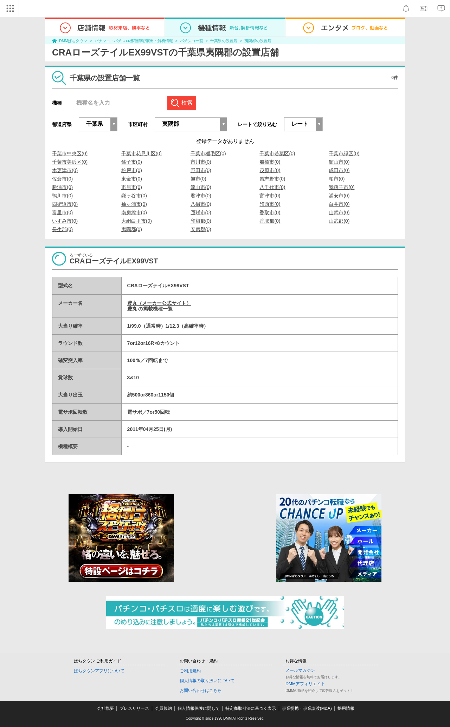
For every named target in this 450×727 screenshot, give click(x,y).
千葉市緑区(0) (344, 153)
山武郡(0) (339, 220)
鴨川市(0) (62, 195)
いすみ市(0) (65, 220)
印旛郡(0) (201, 220)
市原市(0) (131, 187)
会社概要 (105, 708)
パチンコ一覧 (191, 41)
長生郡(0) (62, 229)
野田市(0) (201, 170)
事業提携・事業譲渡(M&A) (307, 708)
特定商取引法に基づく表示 (250, 708)
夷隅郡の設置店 (257, 41)
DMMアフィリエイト (305, 683)
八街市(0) (201, 204)
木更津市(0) (65, 170)
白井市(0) (339, 204)
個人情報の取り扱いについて (207, 680)
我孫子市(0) (341, 187)
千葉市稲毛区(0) (208, 153)
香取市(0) (269, 212)
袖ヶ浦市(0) (134, 204)
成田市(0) (339, 170)
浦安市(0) (339, 195)
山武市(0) (339, 212)
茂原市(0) (269, 170)
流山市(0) (201, 187)
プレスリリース (134, 708)
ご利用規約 (190, 670)
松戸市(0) (131, 170)
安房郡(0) (201, 229)
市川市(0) (201, 161)
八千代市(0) (272, 187)
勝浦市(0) (62, 187)
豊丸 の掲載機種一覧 (150, 309)
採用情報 (346, 708)
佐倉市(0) (62, 178)
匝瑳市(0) (201, 212)
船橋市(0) (269, 161)
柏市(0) (337, 178)
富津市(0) (269, 195)
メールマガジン (300, 670)
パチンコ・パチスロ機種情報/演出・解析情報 (134, 41)
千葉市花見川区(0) (141, 153)
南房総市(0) (134, 212)
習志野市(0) (272, 178)
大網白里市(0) (136, 220)
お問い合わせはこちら (201, 690)
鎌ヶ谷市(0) (134, 195)
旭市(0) (198, 178)
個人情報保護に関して (199, 708)
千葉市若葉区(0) (277, 153)
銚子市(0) (131, 161)
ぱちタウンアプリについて (99, 670)
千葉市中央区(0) (70, 153)
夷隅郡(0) (131, 229)
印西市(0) (269, 204)
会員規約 (163, 708)
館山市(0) (339, 161)
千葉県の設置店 (223, 41)
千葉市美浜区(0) (70, 161)
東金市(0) (131, 178)
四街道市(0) (65, 204)
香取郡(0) (269, 220)
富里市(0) (62, 212)
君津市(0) (201, 195)
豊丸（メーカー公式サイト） (159, 303)
